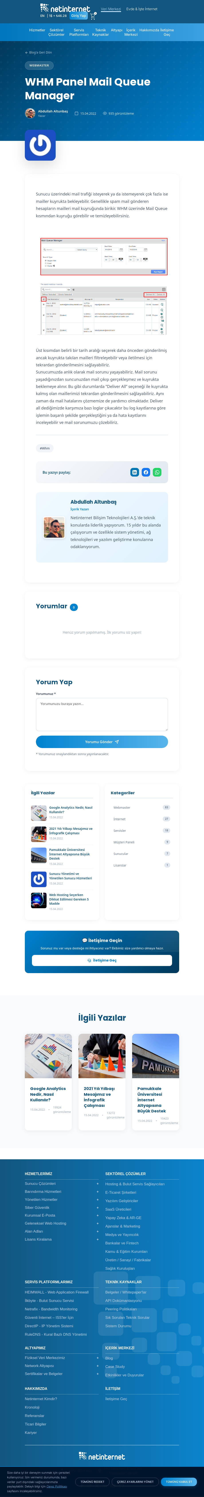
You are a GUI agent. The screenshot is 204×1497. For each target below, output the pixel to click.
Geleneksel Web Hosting (62, 1224)
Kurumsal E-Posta (62, 1216)
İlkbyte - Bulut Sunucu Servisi (49, 1302)
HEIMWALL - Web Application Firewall (57, 1293)
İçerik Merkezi (131, 32)
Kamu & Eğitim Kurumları (126, 1253)
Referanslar (34, 1417)
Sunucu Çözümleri (62, 1185)
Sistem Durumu (118, 1327)
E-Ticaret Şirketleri (120, 1194)
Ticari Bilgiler (35, 1425)
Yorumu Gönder (102, 743)
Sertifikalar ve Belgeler (62, 1375)
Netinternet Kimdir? (41, 1400)
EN (42, 16)
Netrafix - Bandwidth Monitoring (51, 1310)
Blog (109, 1359)
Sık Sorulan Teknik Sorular (127, 1319)
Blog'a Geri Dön (38, 52)
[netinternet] (65, 7)
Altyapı (116, 30)
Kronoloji (32, 1409)
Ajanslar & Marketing (122, 1228)
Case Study (115, 1368)
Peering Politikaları (121, 1310)
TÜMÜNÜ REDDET (92, 1482)
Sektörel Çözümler (56, 32)
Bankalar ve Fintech (122, 1244)
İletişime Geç (167, 32)
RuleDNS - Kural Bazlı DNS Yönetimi (56, 1336)
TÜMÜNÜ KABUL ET (179, 1482)
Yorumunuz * (46, 695)
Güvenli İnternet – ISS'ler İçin (49, 1319)
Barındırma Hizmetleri (62, 1192)
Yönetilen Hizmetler (62, 1200)
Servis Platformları (79, 32)
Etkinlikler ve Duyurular (124, 1376)
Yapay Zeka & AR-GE (123, 1219)
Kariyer (31, 1434)
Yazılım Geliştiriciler (121, 1202)
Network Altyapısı (62, 1367)
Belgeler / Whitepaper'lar (126, 1293)
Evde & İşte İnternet (141, 9)
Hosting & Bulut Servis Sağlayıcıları (135, 1185)
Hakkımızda (149, 30)
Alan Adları (62, 1232)
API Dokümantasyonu (123, 1302)
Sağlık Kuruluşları (120, 1270)
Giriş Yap (78, 15)
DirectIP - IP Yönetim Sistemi (49, 1327)
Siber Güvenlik (62, 1208)
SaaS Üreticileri (118, 1211)
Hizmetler (37, 30)
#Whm (45, 448)
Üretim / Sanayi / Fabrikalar (128, 1261)
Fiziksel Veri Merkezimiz (62, 1359)
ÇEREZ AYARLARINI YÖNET (135, 1482)
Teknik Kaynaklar (100, 32)
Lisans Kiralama (62, 1240)
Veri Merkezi (111, 9)
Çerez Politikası (57, 1486)
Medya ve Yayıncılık (122, 1236)
